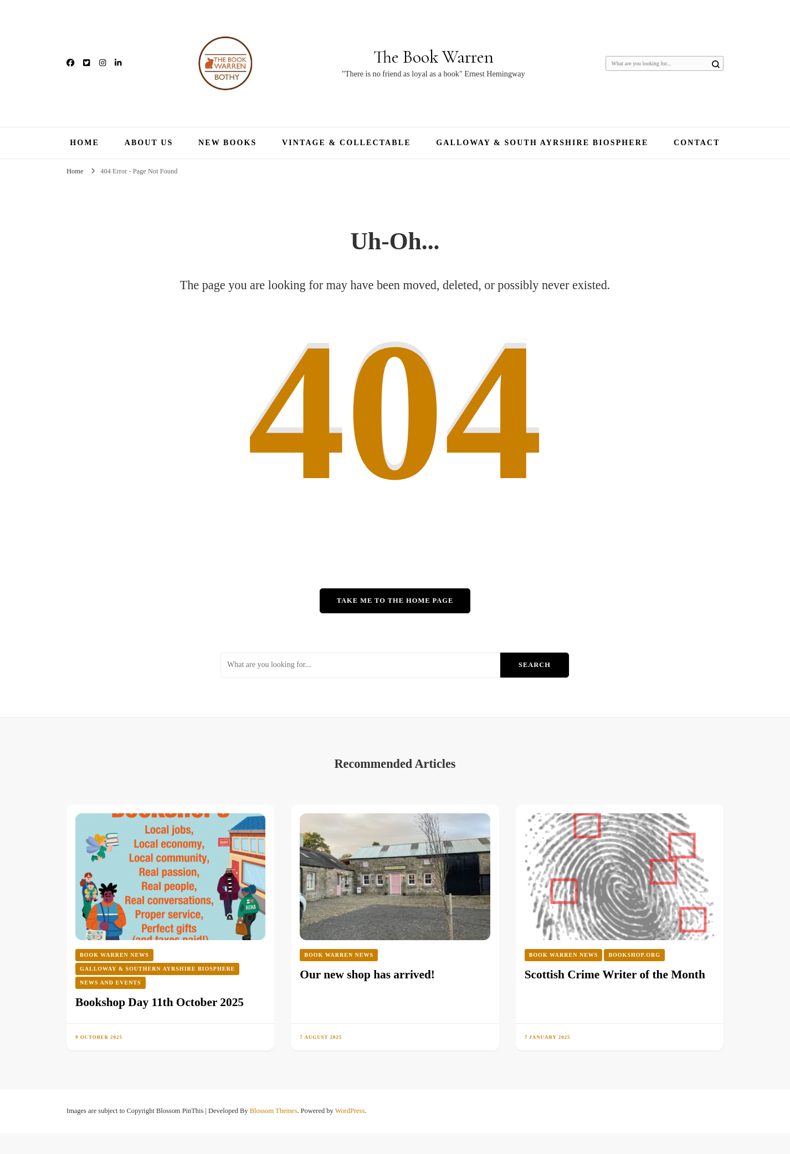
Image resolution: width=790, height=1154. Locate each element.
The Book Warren (433, 57)
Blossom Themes (273, 1111)
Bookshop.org (634, 955)
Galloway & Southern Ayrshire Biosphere (157, 969)
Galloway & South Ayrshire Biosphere (542, 143)
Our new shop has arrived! (367, 974)
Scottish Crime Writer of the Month (615, 974)
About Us (149, 143)
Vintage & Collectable (346, 143)
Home (84, 143)
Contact (697, 143)
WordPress (350, 1111)
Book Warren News (114, 955)
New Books (227, 143)
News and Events (110, 982)
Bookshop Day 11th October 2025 (159, 1002)
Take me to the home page (395, 600)
